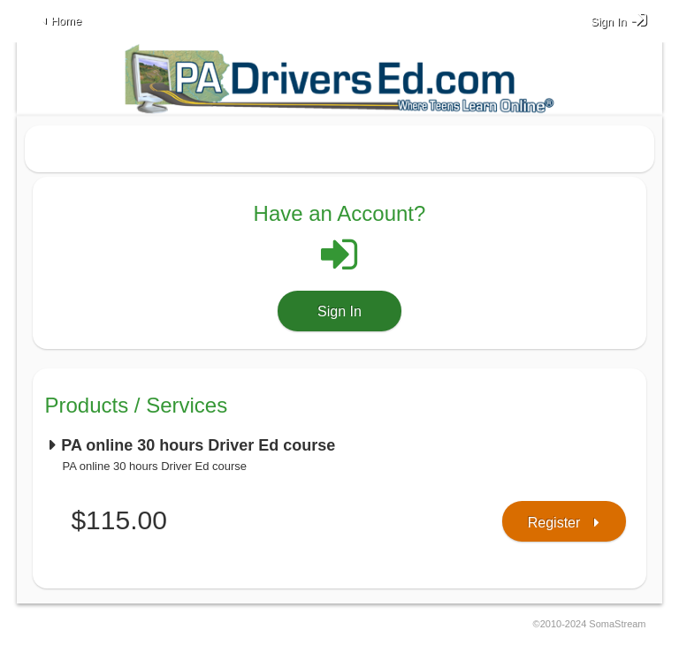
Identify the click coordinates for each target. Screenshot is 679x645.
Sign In (339, 311)
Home (65, 20)
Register (554, 522)
